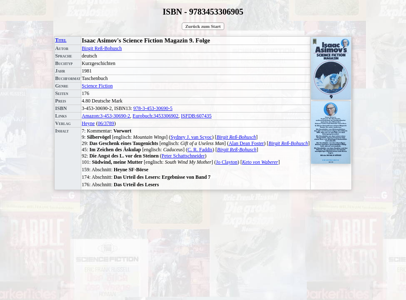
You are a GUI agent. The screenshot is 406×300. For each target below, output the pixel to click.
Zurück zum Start (203, 26)
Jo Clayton (227, 162)
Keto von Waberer (260, 162)
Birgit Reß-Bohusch (102, 48)
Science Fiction (97, 86)
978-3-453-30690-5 (153, 108)
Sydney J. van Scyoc (191, 137)
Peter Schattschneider (183, 156)
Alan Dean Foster (246, 143)
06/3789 (106, 123)
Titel (60, 40)
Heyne (88, 123)
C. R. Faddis (200, 149)
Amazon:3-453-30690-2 (106, 116)
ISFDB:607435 (196, 116)
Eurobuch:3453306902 (155, 116)
